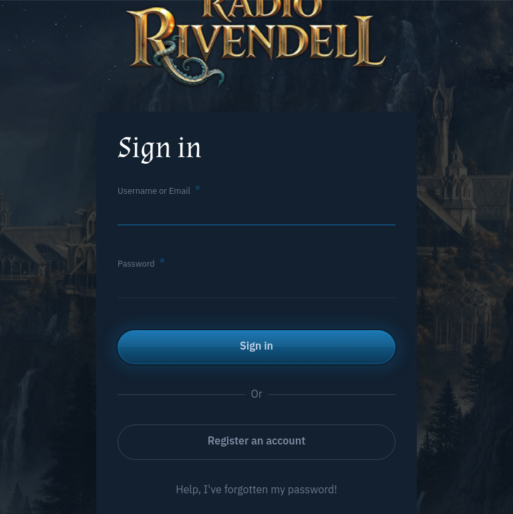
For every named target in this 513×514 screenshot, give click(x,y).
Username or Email (154, 191)
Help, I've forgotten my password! (256, 489)
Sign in (256, 345)
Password (136, 263)
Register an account (256, 440)
